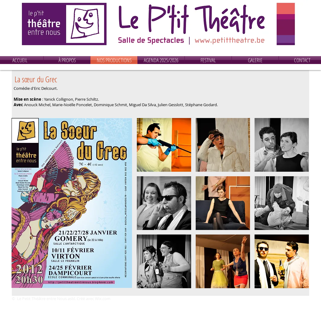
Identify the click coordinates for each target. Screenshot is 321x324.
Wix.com (102, 298)
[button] (164, 145)
